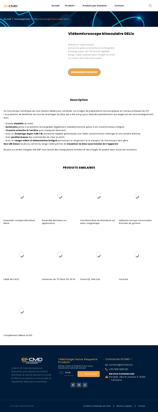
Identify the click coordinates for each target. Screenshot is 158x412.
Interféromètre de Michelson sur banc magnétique (97, 222)
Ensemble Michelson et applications (54, 222)
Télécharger (88, 374)
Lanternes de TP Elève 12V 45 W (58, 279)
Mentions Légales (124, 406)
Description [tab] (79, 100)
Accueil (7, 19)
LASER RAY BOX (11, 279)
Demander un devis (84, 72)
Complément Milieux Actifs (18, 335)
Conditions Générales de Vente (97, 406)
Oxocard (123, 279)
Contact (141, 406)
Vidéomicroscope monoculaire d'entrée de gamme (135, 222)
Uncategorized (22, 19)
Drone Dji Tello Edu (90, 279)
